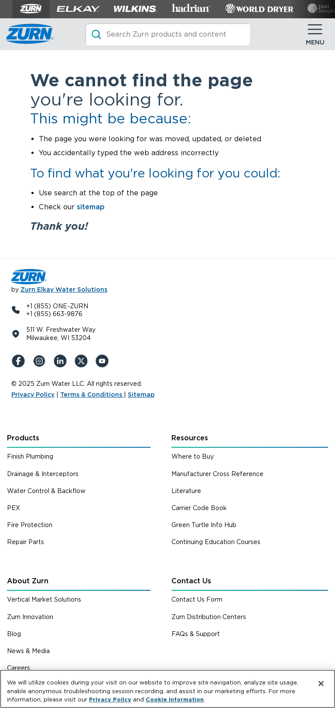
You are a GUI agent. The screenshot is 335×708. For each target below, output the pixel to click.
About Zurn (27, 581)
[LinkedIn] (62, 361)
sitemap (91, 207)
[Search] (167, 34)
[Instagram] (41, 361)
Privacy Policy (33, 394)
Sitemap (141, 394)
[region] (167, 689)
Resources (189, 438)
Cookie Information (175, 699)
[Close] (321, 683)
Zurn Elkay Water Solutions (64, 289)
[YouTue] (104, 361)
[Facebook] (20, 361)
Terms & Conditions (92, 394)
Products (23, 438)
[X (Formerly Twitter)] (83, 361)
